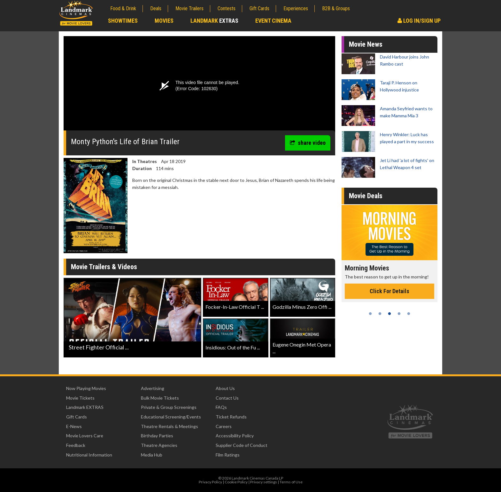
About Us (225, 388)
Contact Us (227, 398)
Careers (224, 426)
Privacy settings (263, 482)
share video (308, 142)
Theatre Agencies (159, 445)
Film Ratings (228, 454)
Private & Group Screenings (169, 407)
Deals (155, 8)
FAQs (221, 407)
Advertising (152, 388)
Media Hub (151, 454)
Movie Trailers (189, 8)
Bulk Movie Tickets (160, 398)
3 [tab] (389, 313)
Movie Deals (365, 196)
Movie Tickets (80, 398)
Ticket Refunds (231, 416)
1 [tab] (370, 313)
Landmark (214, 20)
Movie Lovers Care (84, 435)
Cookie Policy (236, 482)
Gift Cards (259, 8)
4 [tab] (399, 313)
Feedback (75, 445)
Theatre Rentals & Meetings (169, 426)
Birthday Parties (157, 435)
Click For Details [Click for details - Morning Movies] (389, 291)
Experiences (295, 8)
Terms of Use (291, 482)
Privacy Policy (210, 482)
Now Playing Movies (86, 388)
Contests (226, 8)
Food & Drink (123, 8)
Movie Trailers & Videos (104, 267)
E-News (74, 426)
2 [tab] (380, 313)
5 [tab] (408, 313)
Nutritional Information (89, 454)
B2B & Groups (336, 8)
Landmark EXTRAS (85, 407)
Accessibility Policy (235, 435)
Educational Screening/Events (171, 416)
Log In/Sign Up (419, 20)
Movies (164, 20)
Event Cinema (273, 20)
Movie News (365, 44)
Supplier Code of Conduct (241, 445)
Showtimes (123, 20)
